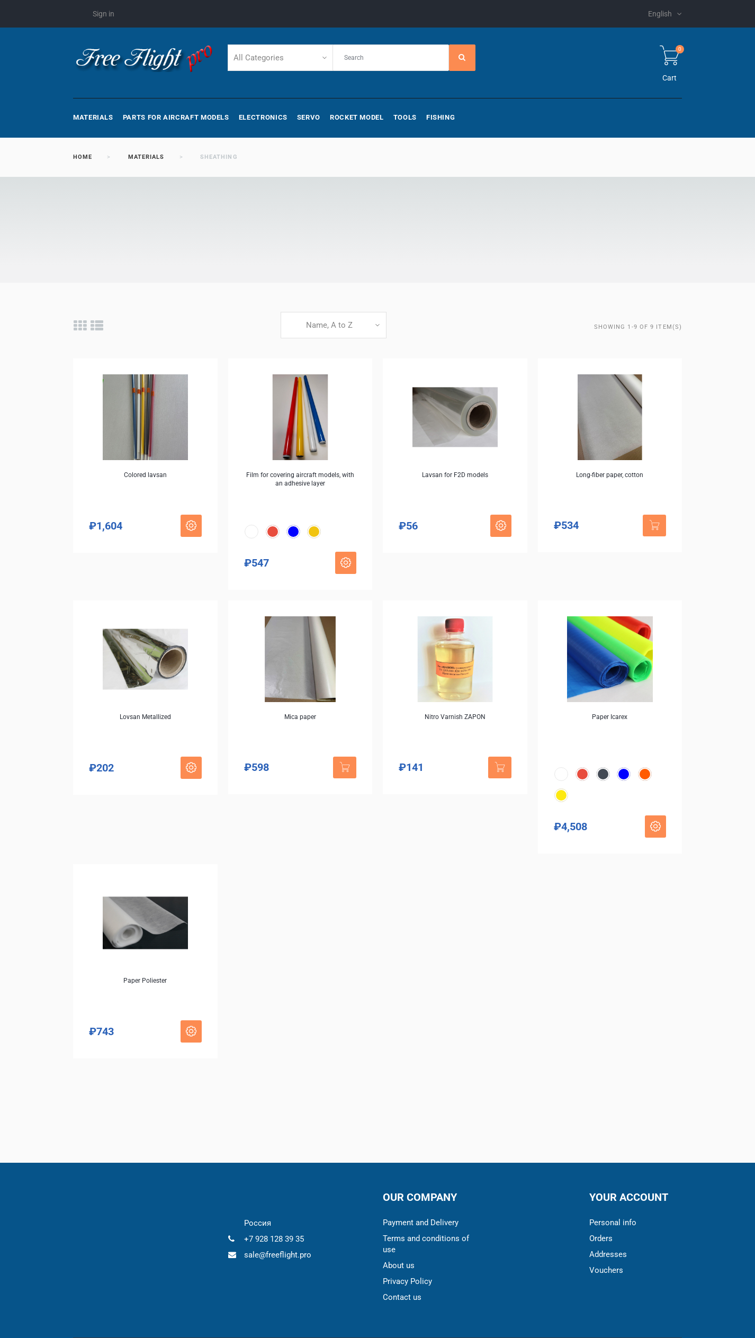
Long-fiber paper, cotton (609, 475)
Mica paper (300, 717)
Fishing (440, 117)
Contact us (402, 1297)
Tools (405, 117)
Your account (628, 1197)
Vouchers (606, 1270)
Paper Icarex (609, 717)
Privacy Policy (407, 1281)
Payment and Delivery (421, 1222)
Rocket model (357, 117)
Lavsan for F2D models (455, 475)
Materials (93, 117)
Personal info (612, 1222)
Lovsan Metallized (145, 717)
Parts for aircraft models (176, 117)
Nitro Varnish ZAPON (455, 717)
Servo (308, 117)
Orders (601, 1238)
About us (399, 1265)
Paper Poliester (145, 980)
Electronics (263, 117)
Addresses (608, 1254)
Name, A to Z (329, 325)
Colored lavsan (145, 475)
